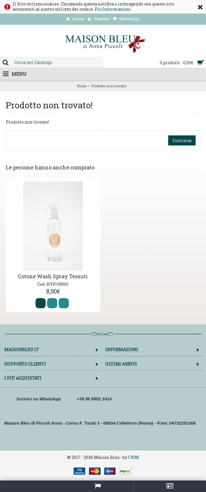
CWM (133, 457)
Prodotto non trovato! (109, 86)
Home (82, 86)
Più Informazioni (113, 9)
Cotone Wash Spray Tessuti (53, 276)
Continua (181, 140)
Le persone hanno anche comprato (50, 167)
